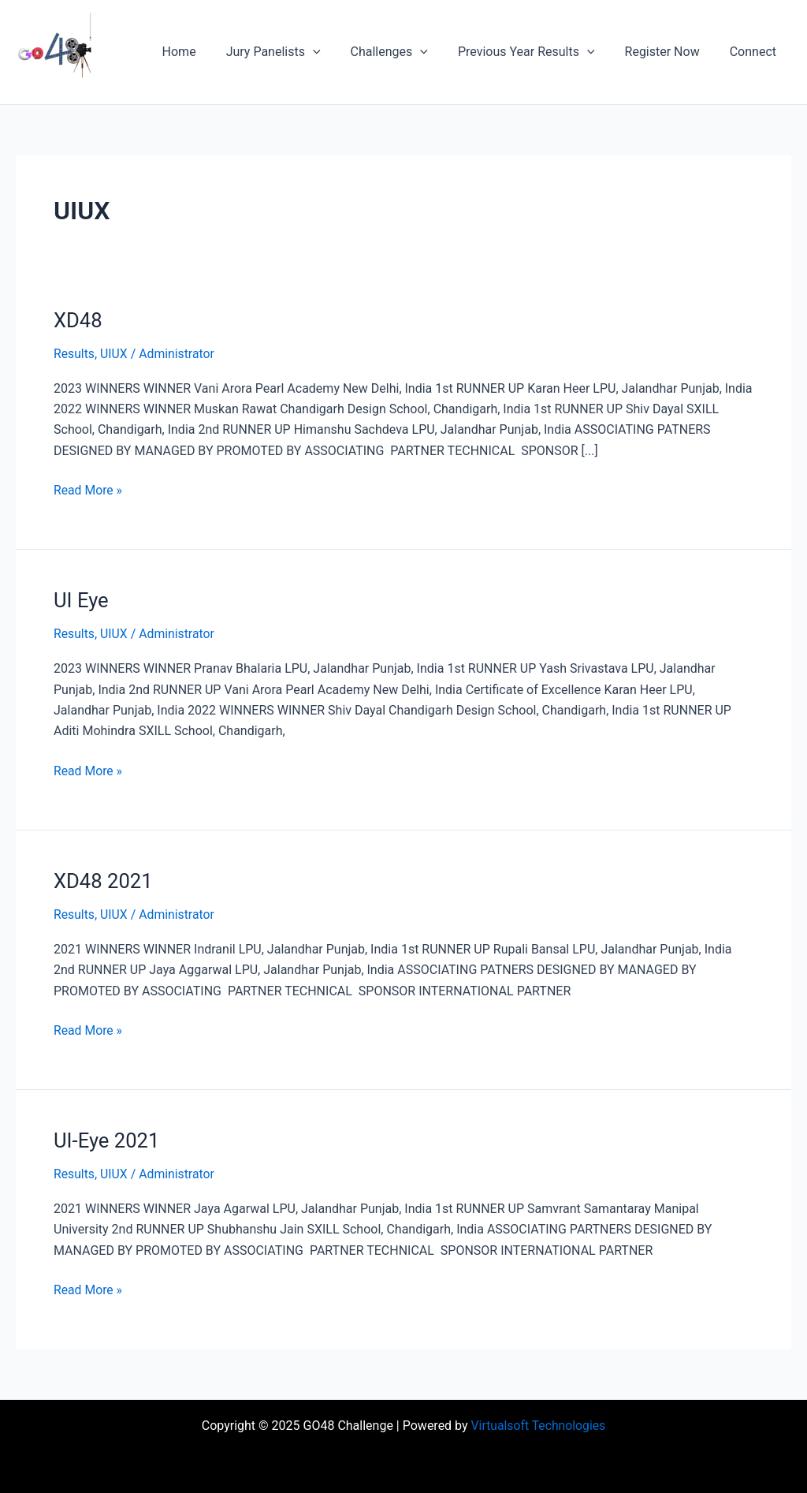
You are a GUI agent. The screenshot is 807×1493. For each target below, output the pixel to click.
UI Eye (82, 600)
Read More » (88, 489)
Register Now (669, 51)
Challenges (405, 52)
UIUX (114, 353)
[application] (334, 52)
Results (74, 353)
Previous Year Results (538, 52)
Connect (755, 51)
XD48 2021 (104, 880)
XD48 (78, 320)
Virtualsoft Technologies (538, 1423)
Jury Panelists (294, 52)
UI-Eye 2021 (107, 1139)
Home (205, 51)
